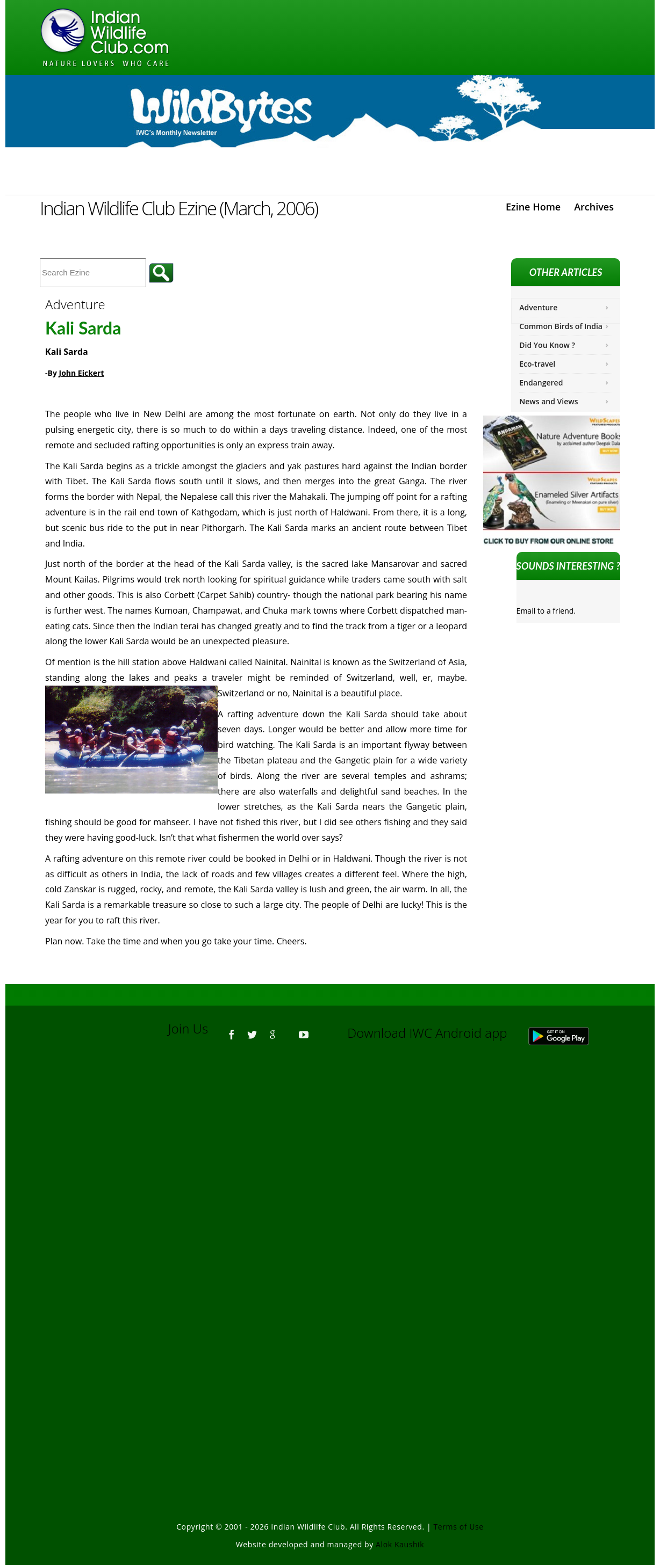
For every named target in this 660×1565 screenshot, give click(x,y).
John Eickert (81, 373)
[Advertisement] (330, 1199)
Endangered (541, 382)
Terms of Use (459, 1527)
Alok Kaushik (400, 1544)
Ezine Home (533, 206)
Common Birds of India (560, 326)
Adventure (538, 307)
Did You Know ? (547, 345)
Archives (594, 206)
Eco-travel (537, 364)
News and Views (548, 401)
